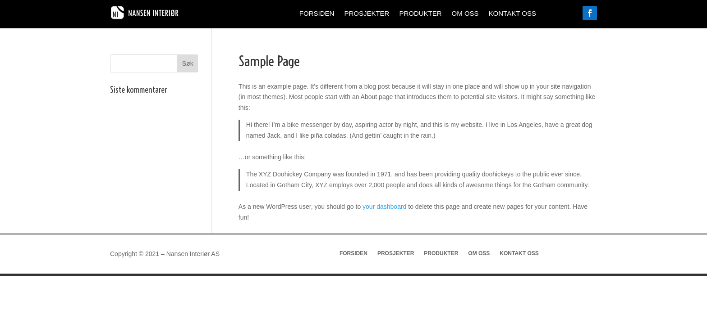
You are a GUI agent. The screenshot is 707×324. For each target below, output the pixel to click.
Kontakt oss (512, 13)
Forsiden (317, 13)
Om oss (465, 13)
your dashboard (384, 206)
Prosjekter (366, 13)
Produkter (420, 13)
